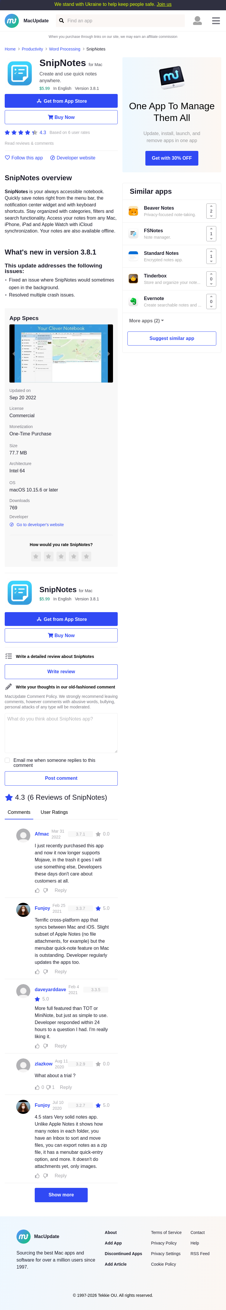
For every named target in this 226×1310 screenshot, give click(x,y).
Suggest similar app (171, 338)
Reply (61, 890)
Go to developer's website (36, 524)
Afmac (42, 834)
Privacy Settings (165, 1253)
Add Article (116, 1264)
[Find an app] (61, 20)
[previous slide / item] (13, 353)
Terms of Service (166, 1232)
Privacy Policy (164, 1243)
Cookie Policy (163, 1264)
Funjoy (42, 908)
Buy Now (61, 117)
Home (10, 49)
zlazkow (43, 1064)
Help (194, 1243)
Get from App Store (61, 101)
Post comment (61, 778)
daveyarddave (50, 989)
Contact (197, 1232)
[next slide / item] (109, 353)
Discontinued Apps (123, 1253)
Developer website (73, 158)
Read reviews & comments (29, 143)
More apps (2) (144, 321)
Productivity (32, 49)
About (111, 1232)
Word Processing (64, 49)
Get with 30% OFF (172, 158)
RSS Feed (200, 1253)
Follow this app (24, 158)
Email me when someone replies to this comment (54, 763)
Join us (164, 4)
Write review (61, 672)
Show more (61, 1195)
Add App (113, 1243)
